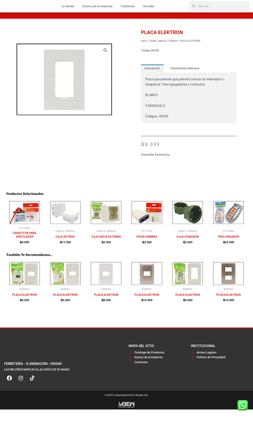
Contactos (128, 13)
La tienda (67, 13)
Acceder (148, 13)
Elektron (173, 54)
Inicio (144, 54)
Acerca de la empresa (97, 13)
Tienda (152, 54)
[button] (105, 64)
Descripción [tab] (153, 82)
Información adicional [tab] (187, 82)
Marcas (163, 54)
